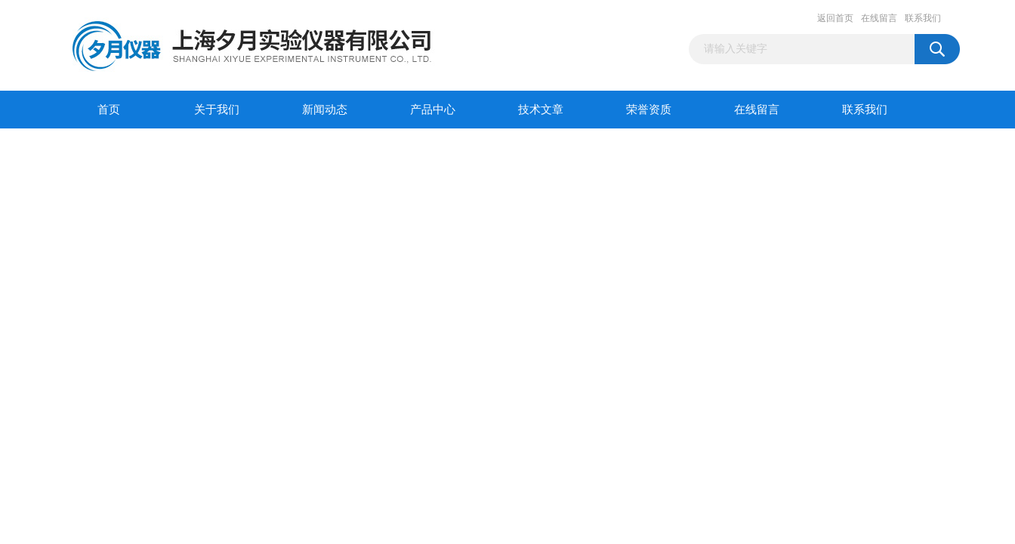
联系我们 (923, 18)
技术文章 (540, 110)
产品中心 (432, 110)
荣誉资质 (648, 110)
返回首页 (835, 18)
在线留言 (879, 18)
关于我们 (216, 110)
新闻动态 (324, 110)
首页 (108, 110)
